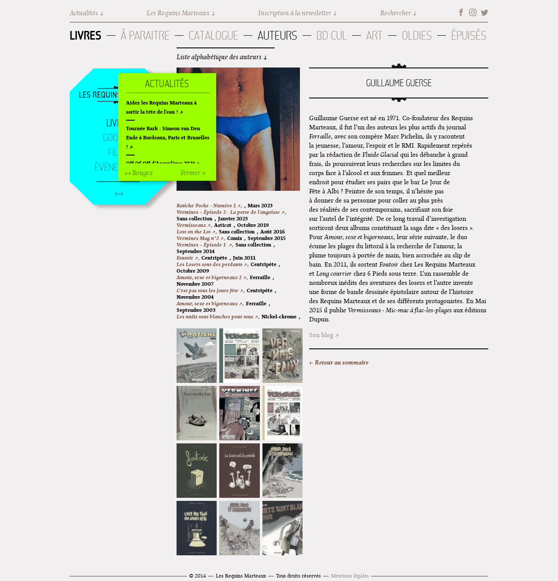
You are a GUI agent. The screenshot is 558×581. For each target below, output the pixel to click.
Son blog (321, 335)
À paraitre (145, 35)
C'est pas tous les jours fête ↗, (211, 290)
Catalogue (213, 35)
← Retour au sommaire (338, 362)
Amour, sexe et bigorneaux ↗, (210, 303)
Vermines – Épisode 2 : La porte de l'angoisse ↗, (231, 212)
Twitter (484, 12)
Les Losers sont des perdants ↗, (212, 264)
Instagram (472, 12)
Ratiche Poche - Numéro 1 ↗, (209, 205)
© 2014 (197, 575)
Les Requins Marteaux (178, 13)
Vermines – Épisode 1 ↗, (205, 244)
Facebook (461, 12)
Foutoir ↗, (188, 257)
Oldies (417, 35)
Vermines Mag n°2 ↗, (201, 238)
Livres (86, 35)
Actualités (84, 13)
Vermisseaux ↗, (194, 225)
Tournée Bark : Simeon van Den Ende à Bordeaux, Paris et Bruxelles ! (167, 137)
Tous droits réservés (298, 575)
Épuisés (469, 35)
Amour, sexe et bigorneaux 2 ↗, (212, 277)
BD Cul (331, 35)
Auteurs (277, 35)
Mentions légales (350, 575)
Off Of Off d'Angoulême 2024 (160, 163)
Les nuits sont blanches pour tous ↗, (218, 316)
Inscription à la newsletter (294, 13)
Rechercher (395, 13)
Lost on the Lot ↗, (197, 231)
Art (374, 35)
